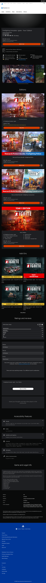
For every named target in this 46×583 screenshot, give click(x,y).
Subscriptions (19, 10)
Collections (8, 10)
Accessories (19, 3)
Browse (25, 10)
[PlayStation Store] (5, 7)
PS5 (8, 3)
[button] (22, 58)
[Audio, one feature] (23, 428)
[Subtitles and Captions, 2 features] (23, 435)
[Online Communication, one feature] (23, 456)
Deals (13, 10)
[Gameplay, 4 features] (23, 450)
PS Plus (14, 3)
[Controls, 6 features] (23, 442)
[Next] (44, 73)
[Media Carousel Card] (18, 73)
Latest (3, 10)
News (23, 3)
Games (5, 3)
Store (27, 3)
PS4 (11, 3)
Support (30, 3)
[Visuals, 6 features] (23, 421)
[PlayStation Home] (2, 3)
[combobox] (23, 346)
